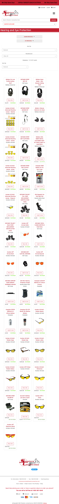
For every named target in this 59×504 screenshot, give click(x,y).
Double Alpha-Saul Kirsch (40, 199)
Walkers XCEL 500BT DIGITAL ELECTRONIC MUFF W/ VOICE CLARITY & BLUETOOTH (39, 140)
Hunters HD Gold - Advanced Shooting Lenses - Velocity (10, 110)
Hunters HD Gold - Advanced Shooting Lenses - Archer (10, 167)
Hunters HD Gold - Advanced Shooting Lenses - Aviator (10, 138)
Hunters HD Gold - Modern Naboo (10, 368)
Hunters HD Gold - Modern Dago (10, 339)
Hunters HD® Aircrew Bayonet (39, 253)
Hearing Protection (29, 36)
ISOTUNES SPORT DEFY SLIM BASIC (24, 138)
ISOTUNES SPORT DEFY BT (25, 80)
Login (48, 7)
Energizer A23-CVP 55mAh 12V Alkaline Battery (25, 311)
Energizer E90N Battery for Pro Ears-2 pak (40, 167)
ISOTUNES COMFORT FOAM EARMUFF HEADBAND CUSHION (10, 282)
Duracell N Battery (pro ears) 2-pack (25, 396)
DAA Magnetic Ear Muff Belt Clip (39, 195)
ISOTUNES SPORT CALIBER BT (10, 396)
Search (53, 20)
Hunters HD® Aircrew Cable (25, 224)
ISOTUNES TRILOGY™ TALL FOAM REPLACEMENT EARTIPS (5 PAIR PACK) (25, 198)
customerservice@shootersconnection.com (29, 481)
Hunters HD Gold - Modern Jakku (39, 339)
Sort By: (29, 46)
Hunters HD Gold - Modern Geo (25, 339)
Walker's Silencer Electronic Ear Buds (39, 109)
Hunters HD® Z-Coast (40, 396)
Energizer (39, 171)
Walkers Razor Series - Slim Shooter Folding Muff (39, 82)
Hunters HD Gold (10, 114)
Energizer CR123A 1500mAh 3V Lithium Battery (10, 311)
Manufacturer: (29, 54)
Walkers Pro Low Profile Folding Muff (10, 81)
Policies (45, 503)
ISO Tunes (25, 83)
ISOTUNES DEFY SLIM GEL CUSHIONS (25, 253)
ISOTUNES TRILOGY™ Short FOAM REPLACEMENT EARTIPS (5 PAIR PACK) (10, 226)
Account (42, 7)
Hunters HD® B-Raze (25, 367)
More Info (10, 100)
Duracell (25, 399)
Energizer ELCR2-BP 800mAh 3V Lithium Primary (39, 282)
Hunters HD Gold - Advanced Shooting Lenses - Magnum (10, 196)
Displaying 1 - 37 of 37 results (30, 60)
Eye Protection (29, 41)
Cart (18, 494)
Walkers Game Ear (10, 85)
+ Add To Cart (25, 100)
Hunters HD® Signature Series (10, 425)
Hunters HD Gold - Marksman (39, 368)
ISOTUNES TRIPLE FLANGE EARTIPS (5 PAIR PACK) (40, 225)
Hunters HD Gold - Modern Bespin (39, 310)
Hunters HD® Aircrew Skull (10, 253)
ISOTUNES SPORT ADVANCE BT (25, 109)
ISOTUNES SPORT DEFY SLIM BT (25, 166)
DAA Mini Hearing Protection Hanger (25, 281)
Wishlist (26, 494)
